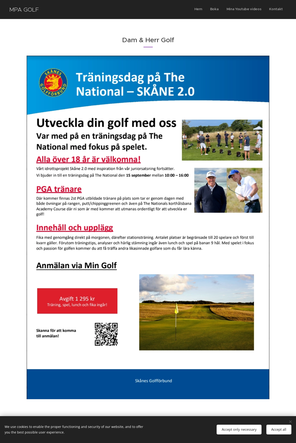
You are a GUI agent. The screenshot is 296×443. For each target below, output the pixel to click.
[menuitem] (259, 9)
